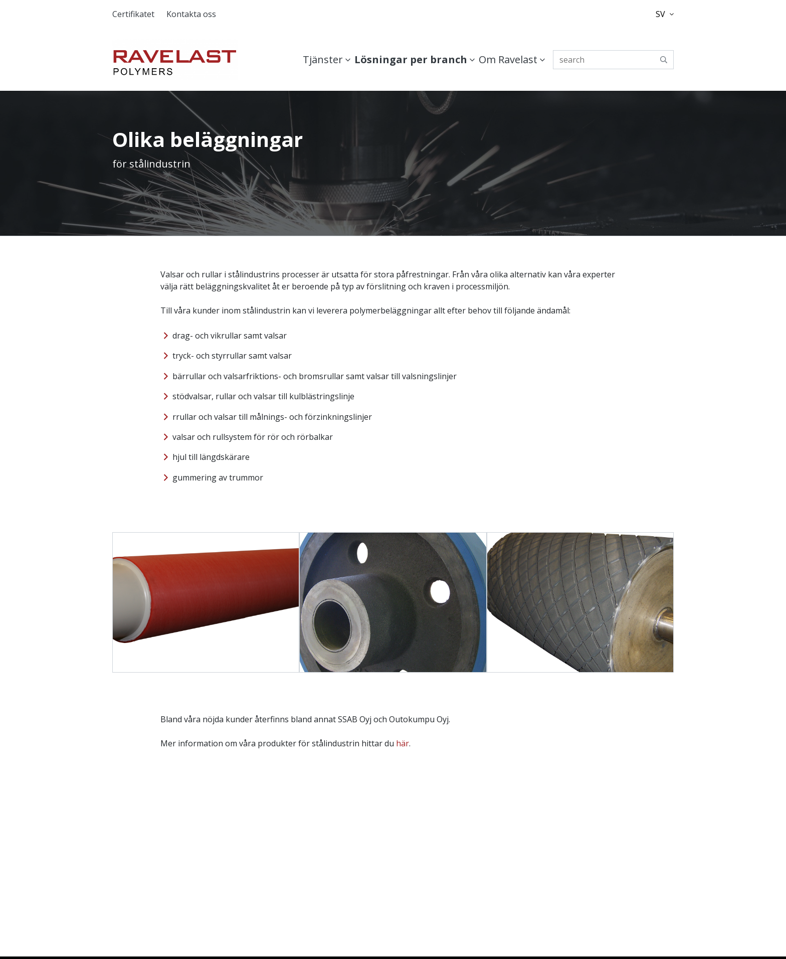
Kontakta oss (191, 14)
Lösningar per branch (410, 59)
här (402, 743)
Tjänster (323, 59)
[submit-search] (663, 59)
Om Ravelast (508, 59)
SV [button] (665, 14)
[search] (613, 59)
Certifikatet (133, 14)
